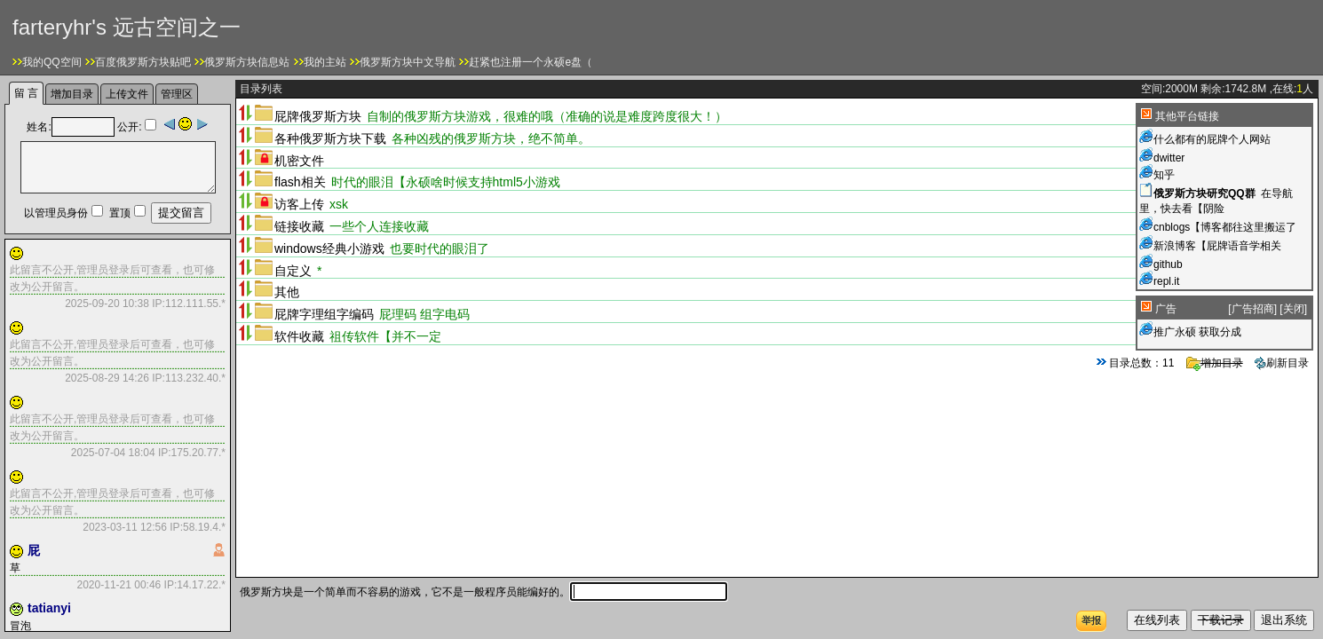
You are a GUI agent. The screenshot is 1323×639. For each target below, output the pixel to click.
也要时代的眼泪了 (439, 248)
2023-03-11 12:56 (125, 527)
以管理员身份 (56, 213)
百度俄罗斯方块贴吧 (143, 62)
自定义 (293, 271)
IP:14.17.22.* (193, 585)
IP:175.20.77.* (190, 452)
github (1168, 264)
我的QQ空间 (52, 62)
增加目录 (1214, 363)
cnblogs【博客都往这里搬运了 (1224, 227)
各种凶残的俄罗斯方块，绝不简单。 (491, 138)
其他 (286, 292)
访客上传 (299, 204)
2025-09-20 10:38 (107, 303)
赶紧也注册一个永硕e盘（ (530, 62)
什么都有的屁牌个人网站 (1212, 139)
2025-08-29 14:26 (107, 378)
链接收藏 (299, 226)
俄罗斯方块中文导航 (408, 62)
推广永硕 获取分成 (1197, 332)
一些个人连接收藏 (379, 226)
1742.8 (1241, 89)
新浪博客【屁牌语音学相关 (1217, 246)
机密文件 (299, 161)
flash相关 (300, 182)
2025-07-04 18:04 (113, 452)
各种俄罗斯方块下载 (330, 138)
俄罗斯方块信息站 (246, 62)
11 (1168, 363)
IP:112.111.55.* (187, 303)
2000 (1177, 89)
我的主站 (325, 62)
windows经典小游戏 (329, 248)
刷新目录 (1282, 363)
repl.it (1166, 281)
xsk (338, 204)
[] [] (1267, 309)
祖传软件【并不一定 (385, 336)
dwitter (1168, 158)
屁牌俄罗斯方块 (317, 116)
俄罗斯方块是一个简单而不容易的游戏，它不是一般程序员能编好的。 (483, 592)
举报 (1091, 620)
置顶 (120, 213)
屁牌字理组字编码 (324, 314)
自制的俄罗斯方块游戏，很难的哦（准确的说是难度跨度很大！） (547, 116)
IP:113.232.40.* (187, 378)
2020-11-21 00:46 (119, 585)
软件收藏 (299, 336)
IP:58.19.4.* (196, 527)
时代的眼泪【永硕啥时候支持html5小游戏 (445, 182)
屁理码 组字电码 (424, 314)
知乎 (1164, 175)
